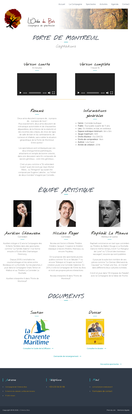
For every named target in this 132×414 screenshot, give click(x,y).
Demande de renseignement (66, 356)
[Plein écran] (53, 93)
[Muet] (49, 93)
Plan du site (111, 410)
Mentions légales (123, 410)
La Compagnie (75, 4)
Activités (103, 4)
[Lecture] (20, 93)
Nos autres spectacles (109, 364)
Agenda (114, 4)
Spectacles (91, 4)
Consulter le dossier (95, 348)
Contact (125, 4)
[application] (37, 84)
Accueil (62, 4)
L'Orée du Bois (24, 410)
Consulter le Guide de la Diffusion (37, 348)
